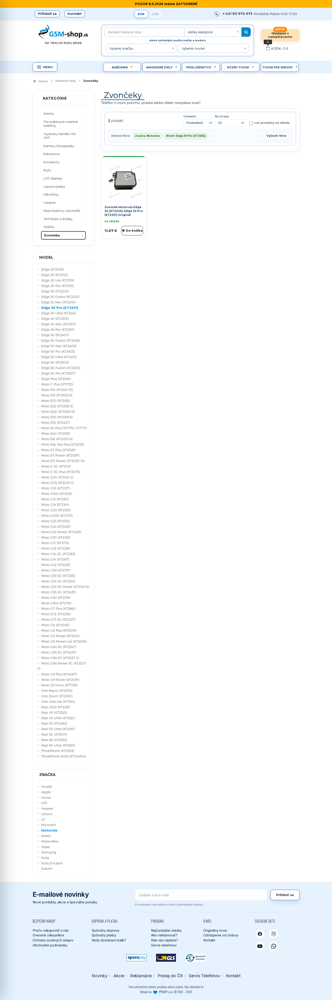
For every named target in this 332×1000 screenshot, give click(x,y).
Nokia (45, 836)
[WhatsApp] (274, 946)
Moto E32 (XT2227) (55, 422)
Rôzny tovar (238, 67)
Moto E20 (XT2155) (55, 401)
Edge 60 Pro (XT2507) (58, 373)
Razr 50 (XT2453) (54, 723)
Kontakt (75, 14)
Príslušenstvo (198, 67)
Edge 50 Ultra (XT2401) (59, 357)
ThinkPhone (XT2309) (57, 751)
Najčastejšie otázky (166, 930)
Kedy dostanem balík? (109, 940)
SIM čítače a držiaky (58, 219)
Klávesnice (52, 154)
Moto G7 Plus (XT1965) (58, 608)
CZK (155, 14)
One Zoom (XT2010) (56, 696)
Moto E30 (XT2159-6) (57, 417)
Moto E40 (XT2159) (55, 433)
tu (202, 986)
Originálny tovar (215, 930)
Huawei (47, 808)
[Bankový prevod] (195, 958)
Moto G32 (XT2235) (55, 548)
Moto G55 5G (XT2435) (58, 592)
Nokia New (49, 841)
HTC (44, 803)
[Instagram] (274, 934)
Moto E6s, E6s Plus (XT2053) (62, 444)
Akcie (118, 975)
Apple (45, 792)
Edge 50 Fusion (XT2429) (60, 340)
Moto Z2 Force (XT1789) (59, 685)
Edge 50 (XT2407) (55, 335)
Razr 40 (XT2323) (54, 712)
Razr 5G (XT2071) (54, 734)
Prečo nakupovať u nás (51, 930)
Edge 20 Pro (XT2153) (57, 286)
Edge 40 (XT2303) (54, 318)
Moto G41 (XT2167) (55, 559)
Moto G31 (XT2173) (55, 543)
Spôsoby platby (104, 935)
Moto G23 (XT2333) (55, 521)
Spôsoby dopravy (105, 930)
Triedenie (189, 116)
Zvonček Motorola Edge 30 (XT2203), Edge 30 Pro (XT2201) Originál (124, 211)
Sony (45, 858)
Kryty (47, 170)
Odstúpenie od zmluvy (220, 935)
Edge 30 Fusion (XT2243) (60, 297)
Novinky (99, 975)
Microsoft (48, 825)
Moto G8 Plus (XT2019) (58, 630)
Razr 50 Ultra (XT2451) (58, 729)
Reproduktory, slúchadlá (62, 210)
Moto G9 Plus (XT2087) (59, 674)
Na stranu (222, 116)
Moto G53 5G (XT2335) (58, 576)
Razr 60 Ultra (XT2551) (58, 745)
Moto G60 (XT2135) (55, 597)
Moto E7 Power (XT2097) (60, 455)
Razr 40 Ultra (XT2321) (58, 718)
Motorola (49, 830)
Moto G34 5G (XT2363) (58, 554)
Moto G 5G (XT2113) (56, 466)
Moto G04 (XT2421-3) (57, 477)
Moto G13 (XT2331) (54, 499)
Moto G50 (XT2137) (55, 570)
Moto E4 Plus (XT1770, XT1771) (64, 428)
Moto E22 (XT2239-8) (57, 406)
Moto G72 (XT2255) (56, 614)
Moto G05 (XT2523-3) (57, 483)
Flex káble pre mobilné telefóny (61, 124)
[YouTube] (260, 946)
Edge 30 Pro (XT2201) (59, 308)
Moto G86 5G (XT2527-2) (60, 658)
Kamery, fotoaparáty (59, 146)
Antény (49, 113)
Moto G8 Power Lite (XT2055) (63, 641)
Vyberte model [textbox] (193, 48)
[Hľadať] (246, 32)
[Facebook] (260, 934)
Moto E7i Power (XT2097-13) (62, 461)
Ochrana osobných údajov (53, 940)
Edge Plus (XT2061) (56, 379)
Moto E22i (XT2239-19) (58, 411)
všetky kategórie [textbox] (200, 32)
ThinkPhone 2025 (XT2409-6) (63, 756)
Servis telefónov (164, 945)
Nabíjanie (120, 67)
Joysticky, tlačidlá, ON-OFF (60, 136)
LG (43, 819)
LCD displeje (53, 178)
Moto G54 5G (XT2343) (58, 581)
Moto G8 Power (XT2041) (60, 636)
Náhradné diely (159, 67)
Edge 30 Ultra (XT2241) (58, 313)
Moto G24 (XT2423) (55, 526)
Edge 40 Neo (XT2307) (58, 324)
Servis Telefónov (204, 975)
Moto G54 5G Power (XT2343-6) (65, 587)
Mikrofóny (51, 194)
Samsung (48, 852)
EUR (141, 14)
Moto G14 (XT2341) (55, 504)
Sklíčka (49, 227)
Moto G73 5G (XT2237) (58, 619)
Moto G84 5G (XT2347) (58, 647)
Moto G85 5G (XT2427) (58, 652)
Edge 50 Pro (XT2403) (58, 351)
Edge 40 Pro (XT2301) (57, 329)
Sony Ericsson (52, 863)
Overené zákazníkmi (48, 935)
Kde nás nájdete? (164, 940)
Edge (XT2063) (52, 269)
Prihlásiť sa (47, 14)
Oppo (45, 847)
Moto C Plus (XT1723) (57, 384)
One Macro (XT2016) (56, 691)
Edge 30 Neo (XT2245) (58, 302)
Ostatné (50, 202)
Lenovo (46, 814)
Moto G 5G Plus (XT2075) (60, 472)
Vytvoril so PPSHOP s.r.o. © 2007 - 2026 (166, 992)
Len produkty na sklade (269, 123)
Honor (46, 797)
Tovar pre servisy (277, 67)
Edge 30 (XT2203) (54, 291)
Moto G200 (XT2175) (57, 515)
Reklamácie (141, 975)
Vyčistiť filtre (277, 135)
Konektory (51, 162)
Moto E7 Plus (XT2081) (58, 450)
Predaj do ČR (170, 975)
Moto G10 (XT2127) (55, 488)
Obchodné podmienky (50, 945)
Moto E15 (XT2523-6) (56, 395)
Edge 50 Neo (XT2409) (58, 346)
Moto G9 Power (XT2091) (60, 680)
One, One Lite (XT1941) (58, 701)
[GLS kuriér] (166, 957)
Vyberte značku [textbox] (121, 48)
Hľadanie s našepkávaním (280, 35)
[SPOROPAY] (136, 958)
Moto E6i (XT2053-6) (56, 439)
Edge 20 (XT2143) (54, 275)
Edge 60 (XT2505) (55, 362)
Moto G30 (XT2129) (55, 537)
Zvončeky (52, 235)
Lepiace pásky (54, 186)
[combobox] (212, 32)
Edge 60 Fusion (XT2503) (60, 368)
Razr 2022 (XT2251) (55, 707)
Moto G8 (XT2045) (55, 625)
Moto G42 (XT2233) (55, 565)
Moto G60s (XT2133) (56, 603)
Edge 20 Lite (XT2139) (57, 280)
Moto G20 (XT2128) (56, 510)
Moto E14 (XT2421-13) (57, 390)
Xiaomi (46, 869)
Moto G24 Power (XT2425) (61, 532)
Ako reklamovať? (164, 935)
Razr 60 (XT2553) (54, 740)
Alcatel (46, 786)
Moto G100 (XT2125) (56, 494)
